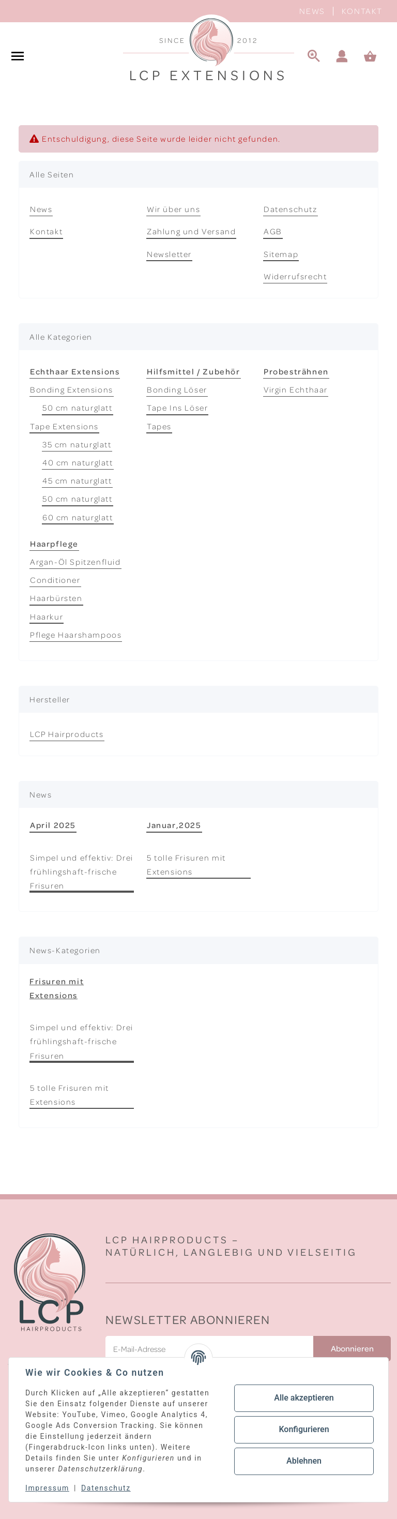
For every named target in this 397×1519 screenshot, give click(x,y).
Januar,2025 (174, 825)
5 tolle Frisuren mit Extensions (186, 864)
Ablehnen (304, 1461)
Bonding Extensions (71, 389)
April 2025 (53, 825)
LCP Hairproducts (67, 734)
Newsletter (169, 254)
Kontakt (362, 11)
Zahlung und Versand (191, 231)
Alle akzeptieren (304, 1398)
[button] (342, 57)
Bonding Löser (177, 389)
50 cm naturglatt (77, 407)
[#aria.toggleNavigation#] (17, 57)
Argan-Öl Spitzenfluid (75, 562)
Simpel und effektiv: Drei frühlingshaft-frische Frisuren (81, 871)
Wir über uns (173, 209)
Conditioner (55, 580)
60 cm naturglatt (77, 517)
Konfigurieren (304, 1429)
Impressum (47, 1488)
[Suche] (313, 57)
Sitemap (281, 254)
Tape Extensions (64, 426)
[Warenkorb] (375, 57)
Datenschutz (290, 209)
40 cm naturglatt (77, 462)
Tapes (159, 426)
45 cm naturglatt (77, 480)
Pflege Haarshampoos (75, 634)
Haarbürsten (56, 598)
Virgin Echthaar (296, 389)
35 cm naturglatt (77, 444)
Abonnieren (352, 1348)
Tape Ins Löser (177, 407)
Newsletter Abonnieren (187, 1319)
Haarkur (46, 616)
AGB (273, 231)
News (312, 11)
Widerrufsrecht (295, 276)
